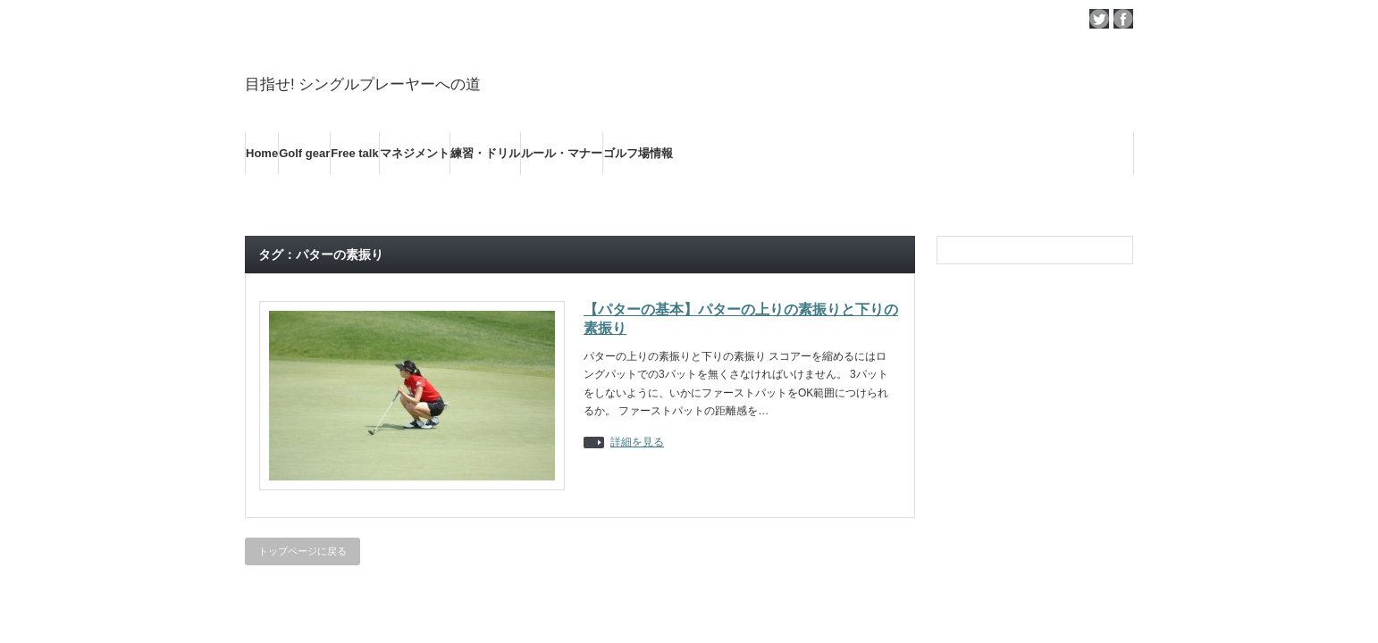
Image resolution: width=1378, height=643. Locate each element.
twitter (1099, 19)
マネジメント (415, 153)
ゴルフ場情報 (638, 153)
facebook (1123, 19)
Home (262, 153)
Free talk (354, 153)
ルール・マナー (561, 153)
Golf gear (304, 153)
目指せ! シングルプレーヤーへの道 (363, 84)
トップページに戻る (302, 551)
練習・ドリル (485, 153)
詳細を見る (637, 442)
